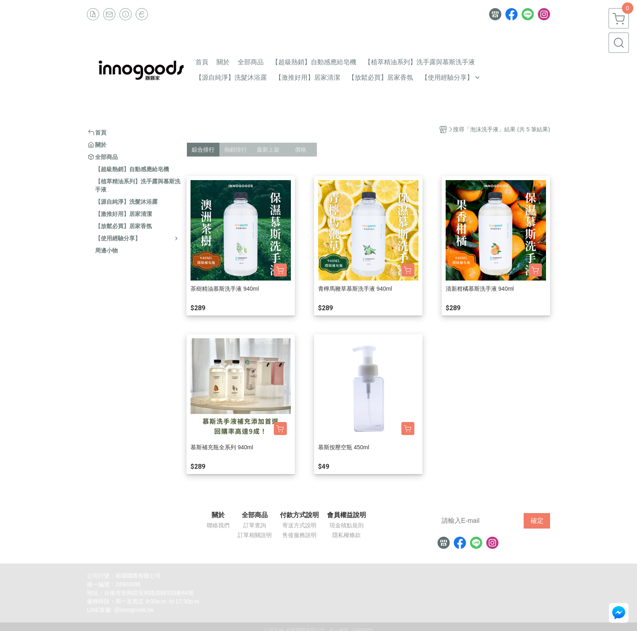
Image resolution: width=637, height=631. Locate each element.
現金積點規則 (346, 525)
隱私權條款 (346, 535)
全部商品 (255, 515)
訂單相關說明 (255, 535)
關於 (218, 515)
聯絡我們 (218, 525)
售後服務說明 (299, 535)
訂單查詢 (254, 525)
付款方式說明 (299, 515)
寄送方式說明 (299, 525)
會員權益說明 (346, 515)
